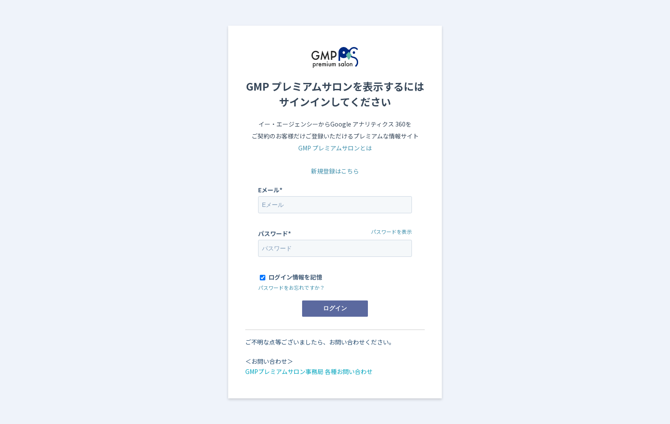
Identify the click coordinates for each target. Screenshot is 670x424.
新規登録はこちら (335, 171)
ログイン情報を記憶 (295, 277)
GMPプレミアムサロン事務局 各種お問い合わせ (309, 371)
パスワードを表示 (391, 231)
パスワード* (274, 233)
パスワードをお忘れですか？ (291, 287)
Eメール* (270, 190)
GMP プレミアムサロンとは (335, 148)
